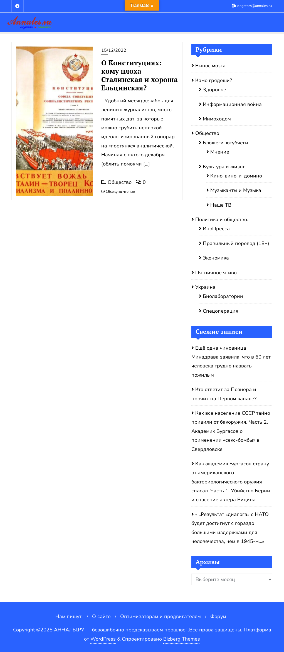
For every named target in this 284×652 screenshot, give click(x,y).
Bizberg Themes (181, 639)
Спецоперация (220, 311)
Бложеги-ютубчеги (225, 142)
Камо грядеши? (213, 80)
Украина (205, 287)
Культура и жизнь (224, 166)
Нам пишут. (69, 616)
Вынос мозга (210, 65)
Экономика (216, 258)
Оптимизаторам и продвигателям (160, 616)
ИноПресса (216, 228)
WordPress (103, 639)
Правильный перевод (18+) (236, 243)
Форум (218, 616)
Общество (116, 182)
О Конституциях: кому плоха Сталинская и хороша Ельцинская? (139, 75)
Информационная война (232, 104)
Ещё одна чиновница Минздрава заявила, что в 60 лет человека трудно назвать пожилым (231, 361)
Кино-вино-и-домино (236, 175)
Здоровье (214, 89)
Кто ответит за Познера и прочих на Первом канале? (223, 394)
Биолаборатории (223, 296)
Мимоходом (217, 118)
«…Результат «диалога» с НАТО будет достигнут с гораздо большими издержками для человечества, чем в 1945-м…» (230, 528)
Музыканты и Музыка (235, 190)
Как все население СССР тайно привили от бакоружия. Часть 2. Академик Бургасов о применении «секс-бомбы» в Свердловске (230, 431)
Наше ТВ (220, 205)
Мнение (219, 152)
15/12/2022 (113, 50)
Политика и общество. (221, 219)
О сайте (101, 616)
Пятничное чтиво (216, 272)
